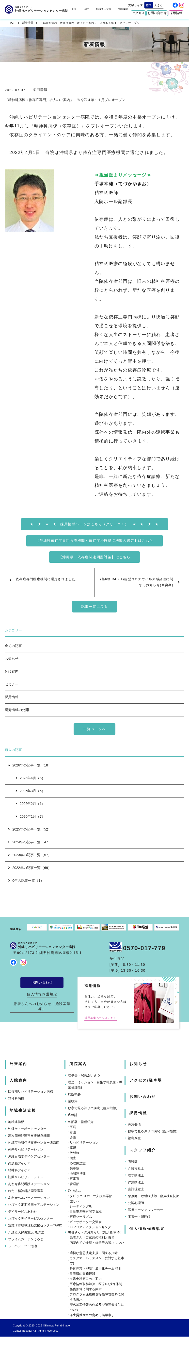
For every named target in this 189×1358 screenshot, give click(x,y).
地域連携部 (16, 1122)
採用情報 (176, 13)
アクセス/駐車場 (145, 1080)
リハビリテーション (84, 1142)
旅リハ (74, 1201)
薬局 (73, 1148)
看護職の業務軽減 (82, 1273)
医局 (73, 1127)
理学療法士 (136, 1175)
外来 (74, 9)
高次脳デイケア (19, 1163)
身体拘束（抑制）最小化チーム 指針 (96, 1268)
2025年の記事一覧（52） (29, 829)
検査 (73, 1158)
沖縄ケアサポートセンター (27, 1129)
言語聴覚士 (136, 1189)
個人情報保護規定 (42, 994)
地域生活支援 (103, 9)
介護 (73, 1137)
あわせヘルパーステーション (29, 1198)
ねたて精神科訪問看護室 (25, 1191)
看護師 (133, 1161)
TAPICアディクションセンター (92, 1227)
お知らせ (11, 659)
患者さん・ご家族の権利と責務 (92, 1237)
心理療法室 (78, 1163)
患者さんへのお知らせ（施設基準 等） (42, 1006)
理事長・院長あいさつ (84, 1075)
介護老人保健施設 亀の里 (26, 1232)
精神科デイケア (19, 1170)
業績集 (73, 1101)
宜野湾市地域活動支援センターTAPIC (35, 1225)
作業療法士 (136, 1182)
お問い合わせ (157, 13)
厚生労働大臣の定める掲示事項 (92, 1315)
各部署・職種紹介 (81, 1122)
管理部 (74, 1184)
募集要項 (134, 1124)
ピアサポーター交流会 (86, 1222)
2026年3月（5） (30, 791)
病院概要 (74, 1094)
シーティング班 (81, 1206)
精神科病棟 (16, 1098)
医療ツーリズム (81, 1217)
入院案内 (18, 1080)
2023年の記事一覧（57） (29, 855)
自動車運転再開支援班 (86, 1211)
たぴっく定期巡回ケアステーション (33, 1204)
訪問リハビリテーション (25, 1177)
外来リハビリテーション (25, 1149)
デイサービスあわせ (22, 1211)
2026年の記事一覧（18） (29, 765)
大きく (158, 5)
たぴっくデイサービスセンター (30, 1218)
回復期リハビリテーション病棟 (30, 1091)
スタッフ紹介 (142, 1150)
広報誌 (73, 1115)
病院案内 (123, 9)
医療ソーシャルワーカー (145, 1210)
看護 (73, 1132)
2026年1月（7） (30, 816)
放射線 (74, 1153)
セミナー (11, 684)
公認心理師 (136, 1203)
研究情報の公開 (17, 710)
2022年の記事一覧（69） (29, 868)
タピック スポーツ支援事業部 (91, 1196)
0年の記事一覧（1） (26, 881)
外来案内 (18, 1064)
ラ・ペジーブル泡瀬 (22, 1246)
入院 (86, 9)
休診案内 (11, 671)
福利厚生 (134, 1138)
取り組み (74, 1191)
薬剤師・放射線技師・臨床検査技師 (153, 1196)
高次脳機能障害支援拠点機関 (29, 1135)
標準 (148, 5)
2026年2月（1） (30, 804)
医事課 (74, 1179)
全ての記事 (13, 646)
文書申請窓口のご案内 (86, 1279)
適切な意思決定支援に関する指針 (94, 1253)
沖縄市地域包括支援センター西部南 (33, 1142)
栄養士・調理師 (139, 1217)
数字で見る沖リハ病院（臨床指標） (93, 1108)
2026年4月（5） (30, 778)
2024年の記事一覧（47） (29, 842)
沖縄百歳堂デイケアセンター (29, 1156)
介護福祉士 (136, 1168)
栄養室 (74, 1168)
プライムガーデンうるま (25, 1239)
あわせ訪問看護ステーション (29, 1184)
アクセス (138, 13)
